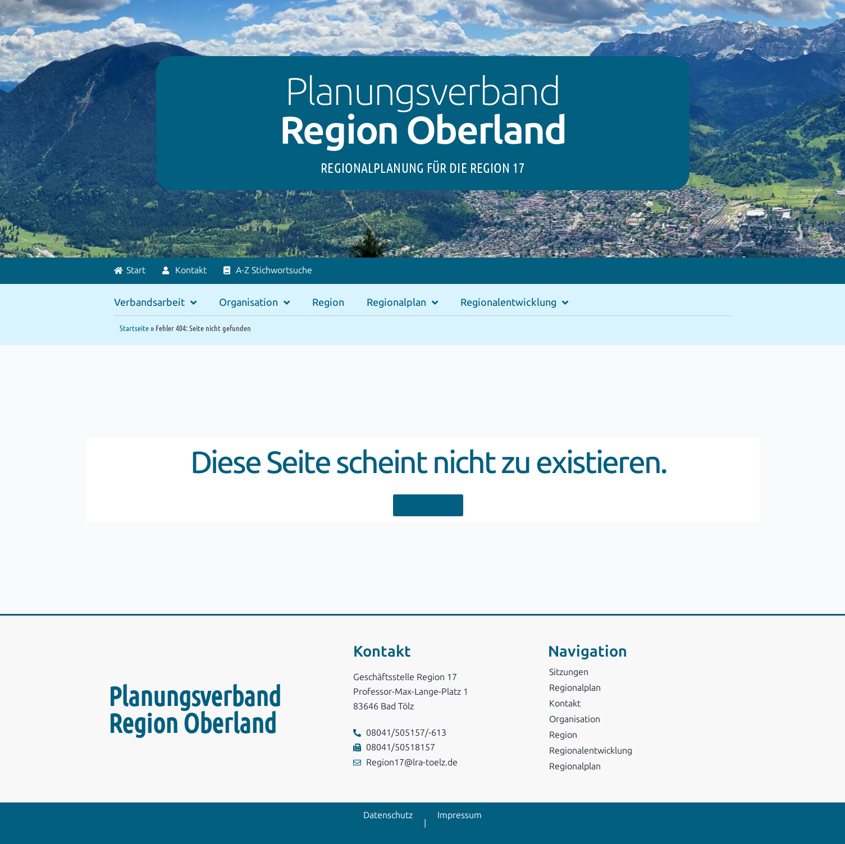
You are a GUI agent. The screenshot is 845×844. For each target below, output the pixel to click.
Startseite (134, 328)
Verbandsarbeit (155, 302)
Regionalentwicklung (514, 302)
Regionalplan (402, 302)
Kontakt (565, 703)
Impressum (459, 815)
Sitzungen (568, 672)
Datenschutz (388, 815)
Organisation (254, 302)
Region (328, 302)
